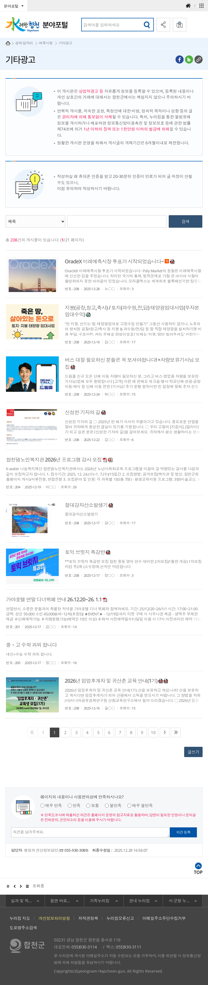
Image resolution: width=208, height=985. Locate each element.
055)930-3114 (84, 947)
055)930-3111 (128, 947)
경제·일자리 (24, 43)
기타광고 (65, 43)
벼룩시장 (46, 43)
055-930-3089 (75, 850)
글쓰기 (193, 752)
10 (153, 732)
